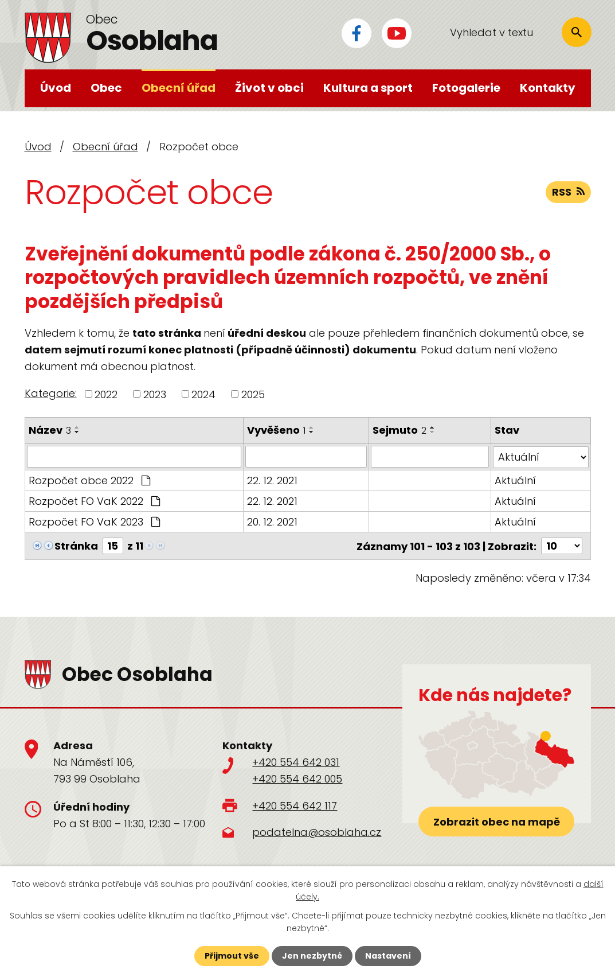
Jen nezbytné (312, 956)
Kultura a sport (368, 88)
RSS (568, 192)
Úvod (55, 88)
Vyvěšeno (276, 430)
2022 (106, 394)
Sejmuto (399, 430)
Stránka (76, 545)
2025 (253, 394)
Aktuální (515, 480)
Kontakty (547, 88)
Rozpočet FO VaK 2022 (94, 500)
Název (50, 430)
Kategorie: (51, 393)
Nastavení (388, 956)
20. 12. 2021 (272, 521)
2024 (203, 394)
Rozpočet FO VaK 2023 (94, 521)
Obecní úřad (179, 88)
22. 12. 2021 (272, 480)
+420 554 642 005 (297, 778)
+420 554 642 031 (295, 761)
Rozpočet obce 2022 (89, 480)
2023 (154, 394)
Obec (106, 88)
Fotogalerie (466, 88)
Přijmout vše (232, 956)
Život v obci (269, 88)
